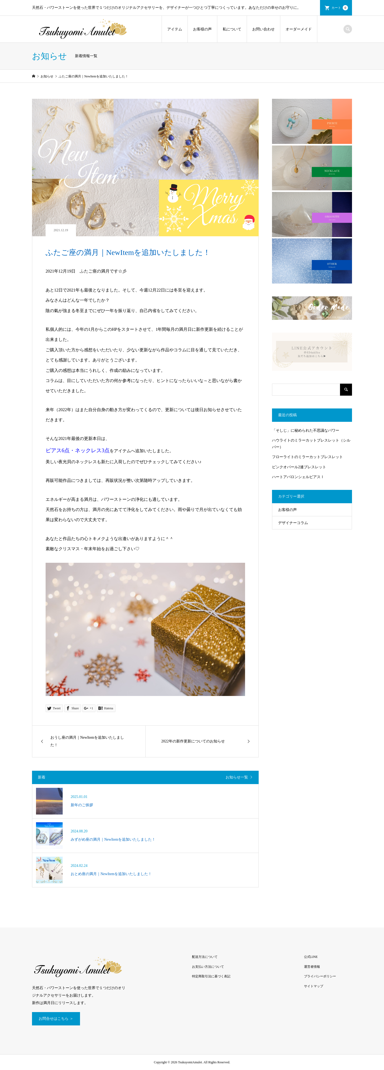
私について (232, 29)
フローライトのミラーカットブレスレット (307, 457)
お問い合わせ (263, 29)
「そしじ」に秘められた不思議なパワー (305, 430)
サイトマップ (313, 986)
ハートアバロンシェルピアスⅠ (298, 477)
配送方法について (205, 957)
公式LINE (311, 957)
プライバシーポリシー (320, 976)
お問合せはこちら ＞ (56, 1019)
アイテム (174, 29)
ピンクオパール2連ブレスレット (299, 467)
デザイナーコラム (293, 523)
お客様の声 (202, 29)
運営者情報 (312, 967)
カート (339, 7)
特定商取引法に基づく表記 (211, 976)
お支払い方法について (208, 967)
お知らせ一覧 (237, 777)
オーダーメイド (299, 29)
